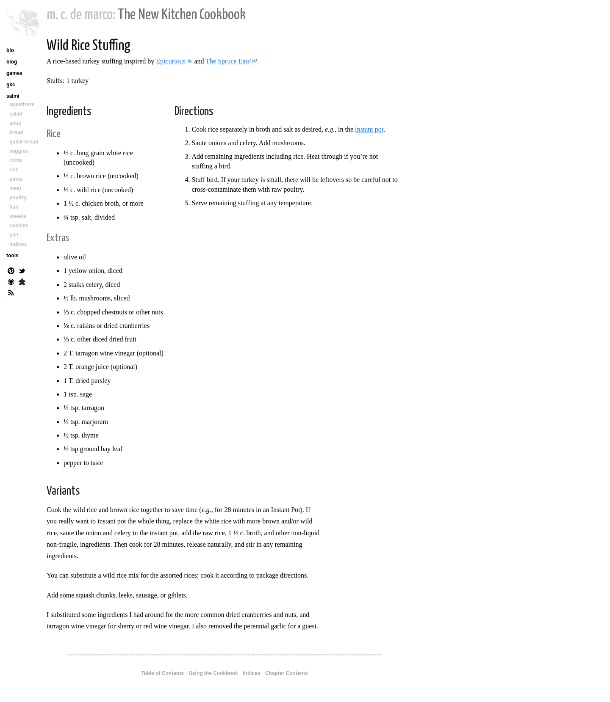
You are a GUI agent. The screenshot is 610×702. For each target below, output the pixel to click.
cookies (18, 225)
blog (11, 62)
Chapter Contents (286, 673)
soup (15, 123)
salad (15, 114)
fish (13, 207)
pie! (13, 235)
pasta (15, 179)
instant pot (369, 129)
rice (13, 170)
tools (12, 256)
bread (16, 132)
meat (15, 188)
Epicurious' (171, 61)
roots (15, 160)
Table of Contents (162, 673)
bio (10, 50)
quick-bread (23, 142)
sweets (17, 216)
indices (18, 244)
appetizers (21, 104)
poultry (18, 198)
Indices (251, 673)
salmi (12, 96)
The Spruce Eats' (228, 61)
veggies (18, 151)
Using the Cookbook (213, 673)
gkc (10, 85)
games (14, 73)
